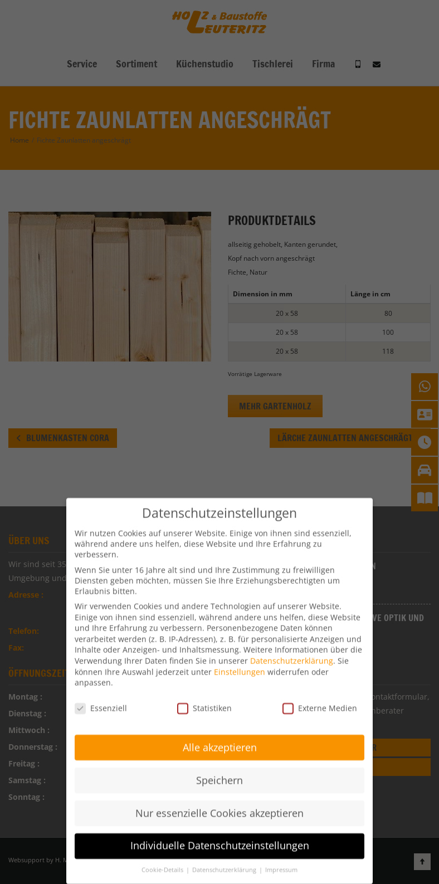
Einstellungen (239, 660)
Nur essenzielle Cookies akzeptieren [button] (219, 801)
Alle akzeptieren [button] (220, 736)
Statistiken (204, 697)
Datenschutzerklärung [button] (225, 859)
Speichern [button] (219, 768)
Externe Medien (319, 697)
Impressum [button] (281, 859)
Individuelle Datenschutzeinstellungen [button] (219, 834)
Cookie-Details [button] (163, 859)
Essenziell (101, 697)
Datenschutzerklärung (291, 649)
